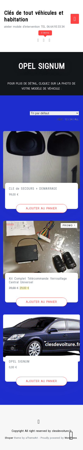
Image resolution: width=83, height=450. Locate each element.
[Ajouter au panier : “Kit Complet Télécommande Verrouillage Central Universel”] (41, 302)
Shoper (9, 437)
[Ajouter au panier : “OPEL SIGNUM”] (41, 381)
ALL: (76, 119)
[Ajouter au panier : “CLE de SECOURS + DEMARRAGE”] (41, 208)
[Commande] (54, 113)
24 (71, 119)
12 (66, 119)
